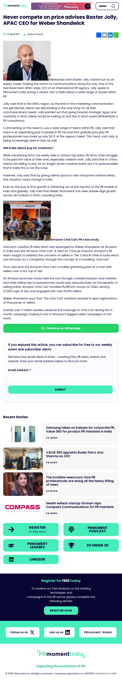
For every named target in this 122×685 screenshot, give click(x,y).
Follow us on (22, 632)
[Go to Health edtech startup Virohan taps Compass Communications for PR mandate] (61, 509)
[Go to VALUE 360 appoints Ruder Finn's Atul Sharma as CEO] (61, 458)
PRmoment (98, 632)
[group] (61, 6)
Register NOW (61, 610)
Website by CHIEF (106, 673)
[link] (61, 6)
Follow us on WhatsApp (61, 328)
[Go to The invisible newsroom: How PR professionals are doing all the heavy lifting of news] (61, 484)
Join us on (59, 632)
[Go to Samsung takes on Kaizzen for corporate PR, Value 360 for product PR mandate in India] (61, 434)
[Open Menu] (107, 6)
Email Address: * (19, 370)
